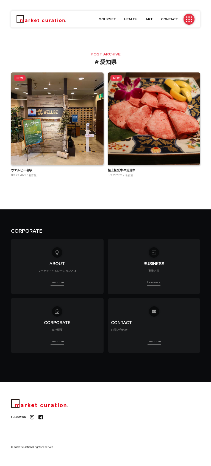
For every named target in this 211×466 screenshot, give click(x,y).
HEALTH (130, 19)
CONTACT (169, 19)
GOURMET (107, 19)
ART (149, 19)
